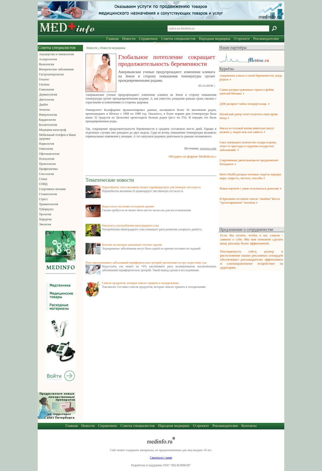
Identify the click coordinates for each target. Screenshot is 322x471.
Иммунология (48, 114)
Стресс (43, 199)
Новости (128, 39)
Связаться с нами (161, 457)
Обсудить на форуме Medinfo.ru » (192, 156)
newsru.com (208, 148)
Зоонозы (44, 109)
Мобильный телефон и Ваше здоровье (57, 136)
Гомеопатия (46, 89)
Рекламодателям (265, 39)
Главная (112, 39)
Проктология (47, 164)
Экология (45, 224)
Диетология (46, 99)
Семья (43, 179)
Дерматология (48, 94)
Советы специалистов (178, 39)
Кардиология (47, 119)
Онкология (46, 148)
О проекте (242, 39)
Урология (45, 214)
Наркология (46, 143)
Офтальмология (49, 153)
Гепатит (44, 79)
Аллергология (48, 59)
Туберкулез (46, 209)
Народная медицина (214, 39)
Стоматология (48, 194)
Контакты (161, 43)
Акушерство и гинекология (56, 54)
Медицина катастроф (52, 130)
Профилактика (48, 169)
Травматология (48, 204)
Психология (46, 159)
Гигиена (44, 84)
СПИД (43, 184)
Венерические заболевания (56, 69)
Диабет (43, 104)
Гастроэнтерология (51, 74)
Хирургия (45, 219)
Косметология (48, 125)
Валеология (46, 64)
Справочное (148, 39)
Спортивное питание (52, 189)
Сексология (46, 174)
